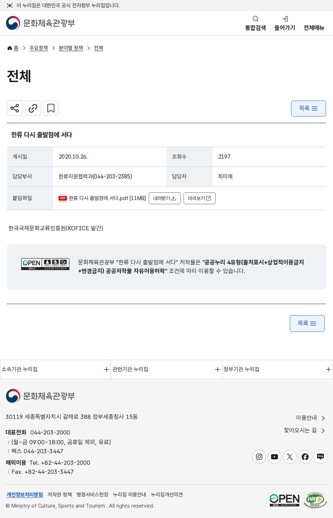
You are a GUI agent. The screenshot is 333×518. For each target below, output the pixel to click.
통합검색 (255, 27)
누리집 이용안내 (129, 495)
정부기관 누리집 (242, 369)
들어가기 (284, 27)
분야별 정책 (71, 48)
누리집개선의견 (167, 495)
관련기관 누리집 (130, 369)
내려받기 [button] (164, 198)
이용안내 (311, 418)
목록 (308, 108)
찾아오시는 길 (305, 430)
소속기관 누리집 (20, 369)
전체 (98, 48)
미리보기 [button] (199, 198)
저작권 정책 (60, 495)
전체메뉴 (314, 27)
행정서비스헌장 (92, 495)
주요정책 (39, 48)
